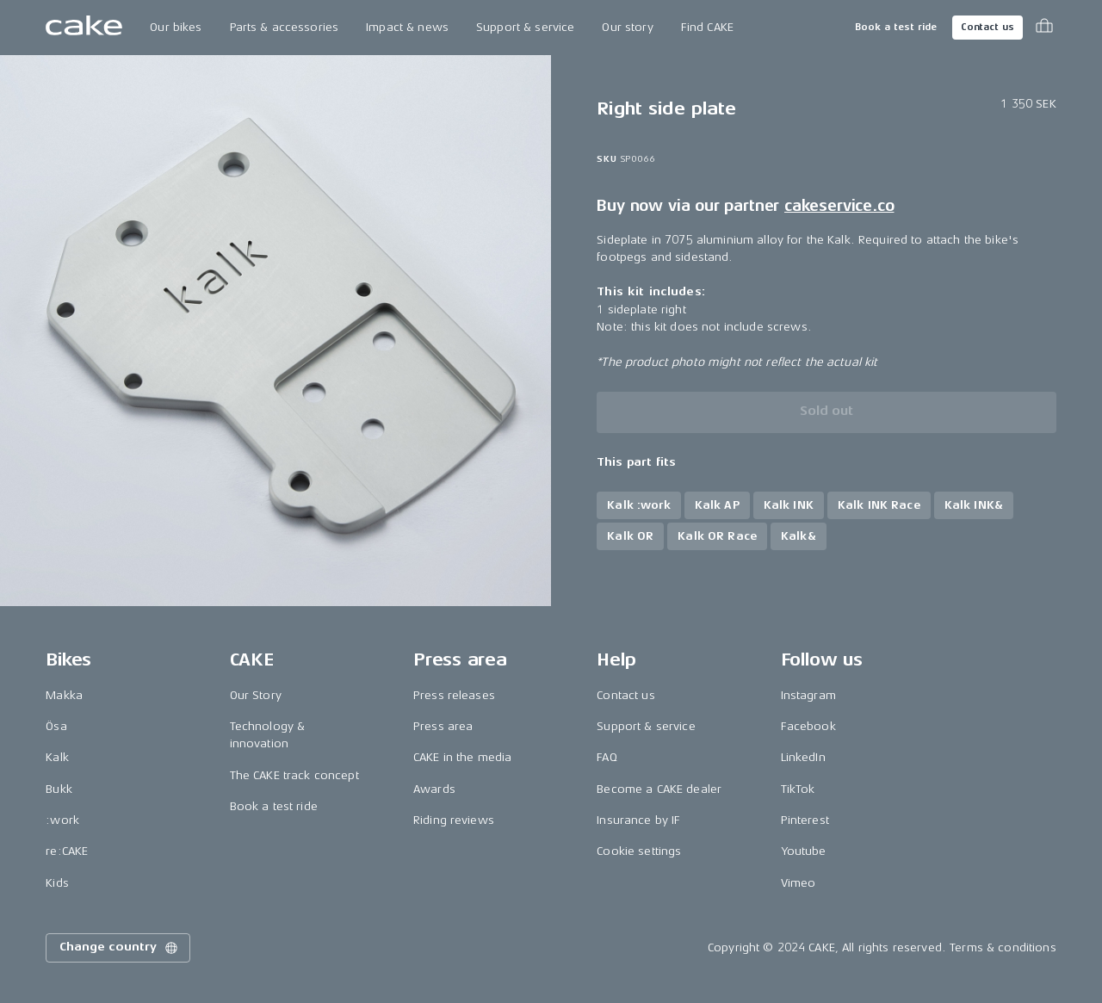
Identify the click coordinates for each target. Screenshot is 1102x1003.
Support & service (525, 27)
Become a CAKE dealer (659, 789)
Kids (57, 882)
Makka (64, 695)
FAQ (606, 757)
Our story (627, 27)
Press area (443, 726)
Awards (434, 789)
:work (62, 820)
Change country (119, 948)
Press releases (454, 695)
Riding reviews (453, 820)
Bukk (59, 789)
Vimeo (798, 882)
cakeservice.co (839, 205)
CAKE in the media (462, 757)
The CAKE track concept (294, 775)
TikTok (798, 789)
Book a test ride (896, 27)
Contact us (987, 27)
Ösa (56, 726)
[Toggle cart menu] (1044, 27)
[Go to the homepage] (84, 27)
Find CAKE (707, 27)
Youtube (803, 851)
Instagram (808, 695)
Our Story (256, 695)
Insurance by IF (638, 820)
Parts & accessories (284, 27)
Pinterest (805, 820)
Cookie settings (639, 851)
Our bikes (175, 27)
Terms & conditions (1003, 947)
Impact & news (407, 27)
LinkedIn (803, 757)
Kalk (57, 757)
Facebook (808, 726)
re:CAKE (67, 851)
